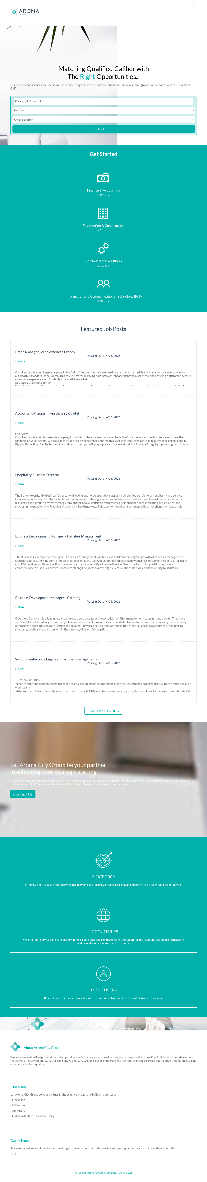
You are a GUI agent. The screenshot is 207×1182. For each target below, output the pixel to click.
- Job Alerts (17, 1110)
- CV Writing (18, 1105)
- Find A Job (17, 1100)
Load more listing (103, 711)
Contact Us (23, 794)
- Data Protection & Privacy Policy (32, 1116)
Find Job (103, 129)
